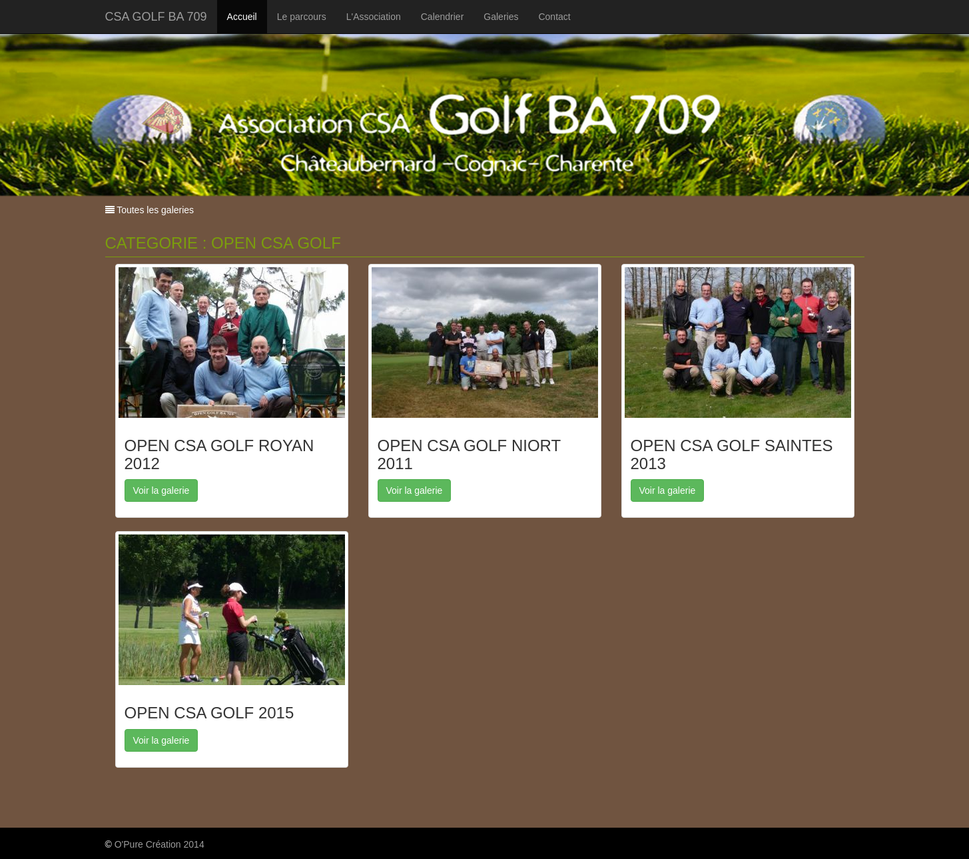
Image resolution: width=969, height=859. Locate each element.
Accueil (242, 16)
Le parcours (301, 16)
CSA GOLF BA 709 (156, 16)
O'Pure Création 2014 (159, 844)
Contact (554, 16)
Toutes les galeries (154, 210)
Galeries (501, 16)
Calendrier (442, 16)
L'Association (373, 16)
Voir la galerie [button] (161, 490)
